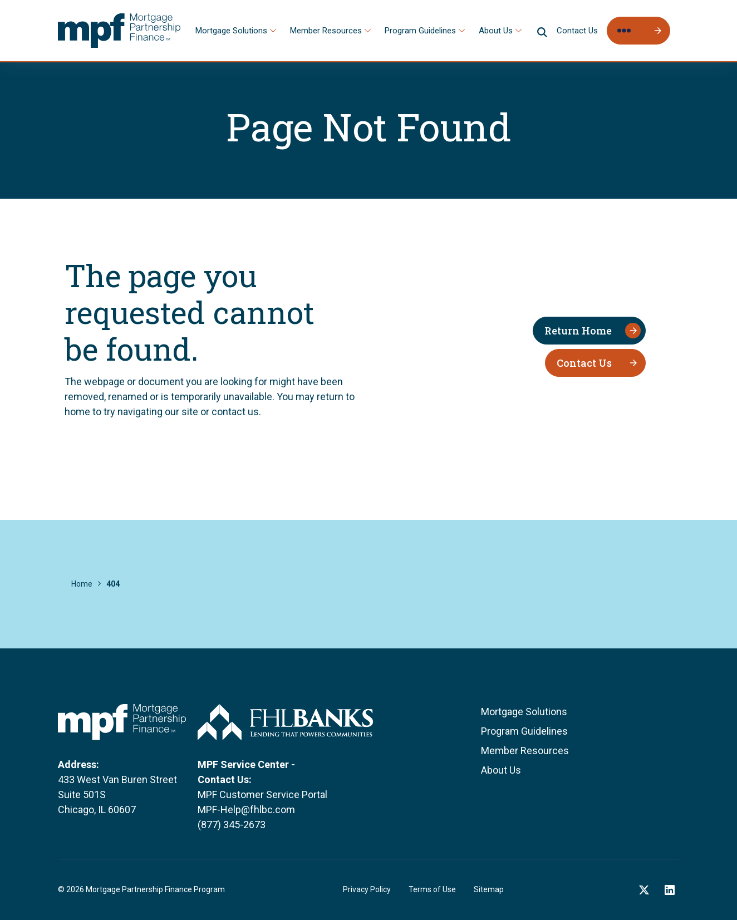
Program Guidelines (420, 31)
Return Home (578, 330)
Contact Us (577, 31)
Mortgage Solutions (231, 31)
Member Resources (326, 31)
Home (81, 583)
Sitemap (489, 889)
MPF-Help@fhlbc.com (246, 809)
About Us (496, 31)
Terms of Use (432, 889)
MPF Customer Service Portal (262, 794)
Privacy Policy (367, 889)
